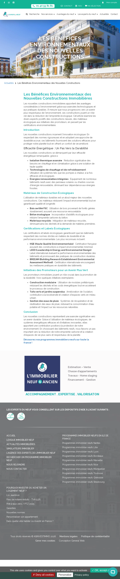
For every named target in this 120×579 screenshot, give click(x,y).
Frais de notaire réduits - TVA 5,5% (23, 499)
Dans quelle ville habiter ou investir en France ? (30, 521)
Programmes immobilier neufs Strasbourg (83, 482)
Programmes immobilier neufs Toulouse (82, 473)
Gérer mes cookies (45, 540)
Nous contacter (17, 469)
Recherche (32, 14)
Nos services (48, 14)
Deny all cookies (43, 574)
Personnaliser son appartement (22, 517)
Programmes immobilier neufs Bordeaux (82, 456)
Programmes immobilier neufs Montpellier (83, 469)
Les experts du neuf (88, 14)
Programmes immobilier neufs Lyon (80, 451)
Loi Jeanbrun (13, 495)
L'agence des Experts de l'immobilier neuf (31, 453)
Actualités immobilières (21, 444)
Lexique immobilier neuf (20, 440)
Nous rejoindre (16, 464)
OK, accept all (101, 570)
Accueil (11, 435)
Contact (114, 14)
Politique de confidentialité (95, 536)
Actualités (104, 14)
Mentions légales (69, 536)
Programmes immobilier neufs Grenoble (82, 477)
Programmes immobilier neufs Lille (80, 447)
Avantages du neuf (66, 14)
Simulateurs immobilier (20, 448)
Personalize (64, 574)
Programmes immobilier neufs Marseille (82, 460)
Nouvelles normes (16, 512)
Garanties (11, 508)
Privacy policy (82, 574)
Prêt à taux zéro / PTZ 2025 (20, 504)
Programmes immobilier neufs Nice (80, 464)
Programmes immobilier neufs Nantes (81, 443)
